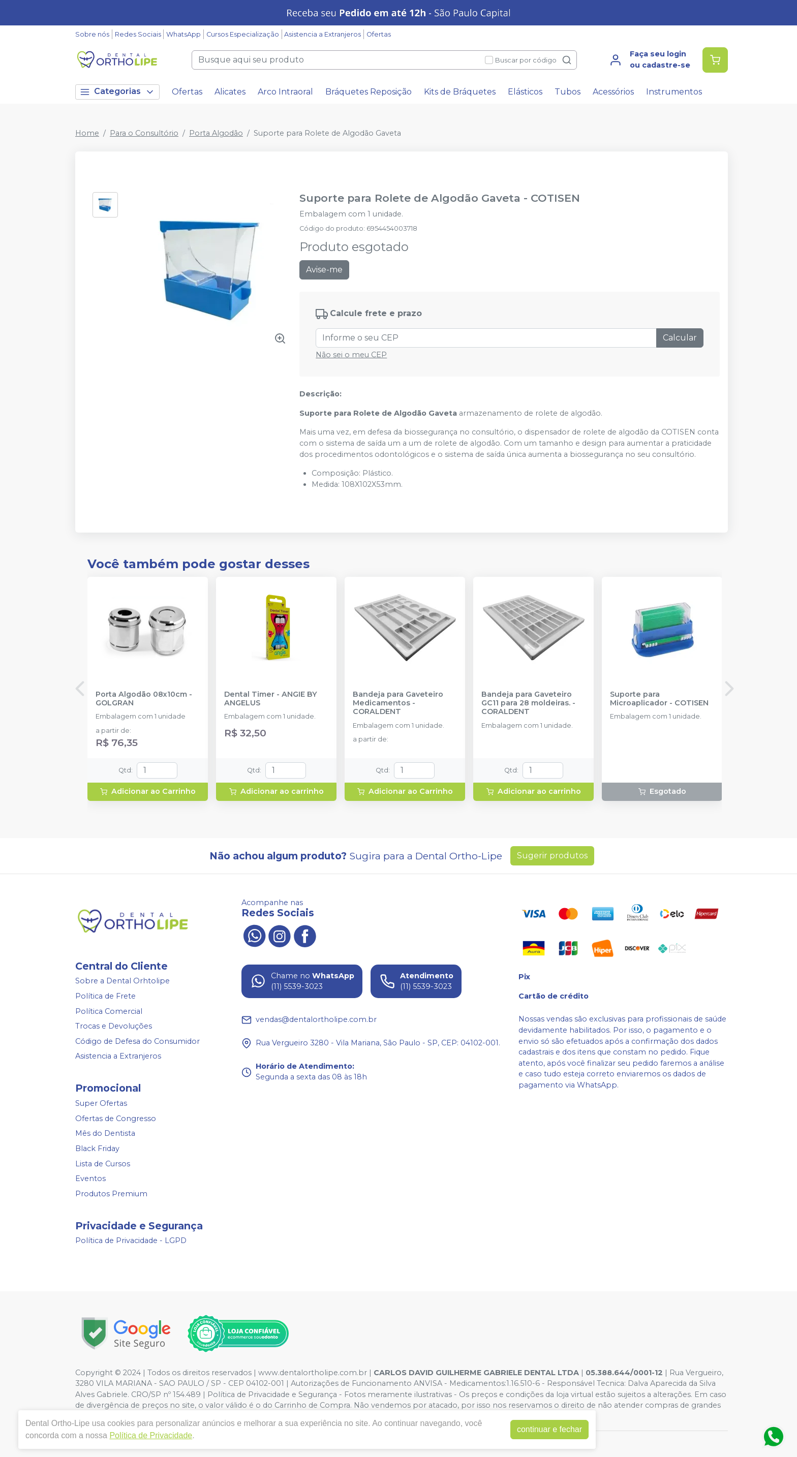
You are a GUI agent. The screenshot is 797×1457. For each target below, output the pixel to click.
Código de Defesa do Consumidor (137, 1041)
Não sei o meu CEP (351, 354)
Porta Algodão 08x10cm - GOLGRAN (144, 698)
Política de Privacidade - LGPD (131, 1241)
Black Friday (97, 1148)
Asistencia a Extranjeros (322, 34)
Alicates (230, 92)
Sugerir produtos (552, 855)
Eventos (90, 1178)
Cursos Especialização (242, 34)
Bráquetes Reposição (368, 92)
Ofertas (378, 34)
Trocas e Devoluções (113, 1026)
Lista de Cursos (102, 1163)
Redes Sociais (138, 34)
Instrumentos (674, 92)
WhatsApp (183, 34)
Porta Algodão (216, 133)
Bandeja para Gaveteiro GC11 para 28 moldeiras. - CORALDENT (528, 703)
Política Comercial (108, 1011)
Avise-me (324, 269)
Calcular (680, 338)
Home (87, 133)
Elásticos (525, 92)
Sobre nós (92, 34)
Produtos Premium (111, 1193)
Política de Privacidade (150, 1435)
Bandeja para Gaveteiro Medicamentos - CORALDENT (398, 703)
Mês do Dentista (105, 1133)
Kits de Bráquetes (460, 92)
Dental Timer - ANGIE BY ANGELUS (270, 698)
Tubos (567, 92)
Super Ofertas (101, 1103)
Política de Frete (105, 996)
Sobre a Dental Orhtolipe (122, 981)
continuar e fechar (549, 1429)
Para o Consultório (144, 133)
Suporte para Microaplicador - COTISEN (659, 698)
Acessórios (613, 92)
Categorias (117, 91)
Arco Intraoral (285, 92)
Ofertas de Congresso (115, 1118)
